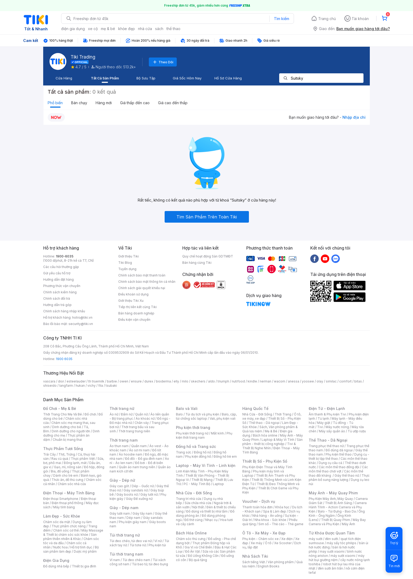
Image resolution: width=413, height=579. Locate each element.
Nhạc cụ (211, 520)
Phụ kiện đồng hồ (198, 456)
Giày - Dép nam (124, 507)
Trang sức (183, 452)
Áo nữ (114, 414)
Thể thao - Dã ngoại (264, 423)
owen (124, 381)
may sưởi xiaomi (332, 551)
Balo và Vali (187, 408)
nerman (265, 381)
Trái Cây (49, 454)
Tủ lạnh (323, 418)
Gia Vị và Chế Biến (198, 547)
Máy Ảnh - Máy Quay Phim (333, 493)
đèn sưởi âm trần (330, 568)
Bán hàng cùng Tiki (197, 263)
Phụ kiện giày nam (132, 522)
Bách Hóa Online (191, 533)
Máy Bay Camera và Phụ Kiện (337, 522)
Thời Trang (283, 414)
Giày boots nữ (127, 494)
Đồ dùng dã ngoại (339, 450)
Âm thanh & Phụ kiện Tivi (327, 414)
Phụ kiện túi (157, 545)
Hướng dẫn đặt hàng (58, 279)
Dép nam (133, 518)
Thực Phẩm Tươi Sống (63, 448)
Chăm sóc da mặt (56, 522)
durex (148, 381)
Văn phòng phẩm (281, 562)
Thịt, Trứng (66, 454)
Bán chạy (79, 103)
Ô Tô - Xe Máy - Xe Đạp (264, 533)
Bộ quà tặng (198, 560)
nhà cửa (145, 28)
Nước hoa (60, 547)
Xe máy (256, 543)
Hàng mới (104, 103)
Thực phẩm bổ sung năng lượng (339, 477)
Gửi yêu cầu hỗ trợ (56, 273)
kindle (252, 381)
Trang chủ (327, 18)
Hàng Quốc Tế (255, 408)
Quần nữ (141, 414)
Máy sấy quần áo (332, 431)
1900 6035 (64, 359)
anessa (293, 381)
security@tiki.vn (80, 324)
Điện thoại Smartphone (60, 499)
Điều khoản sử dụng (133, 294)
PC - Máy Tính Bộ (197, 484)
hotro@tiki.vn (82, 317)
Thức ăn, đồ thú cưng (67, 480)
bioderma (163, 381)
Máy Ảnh (348, 524)
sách (159, 28)
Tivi (320, 427)
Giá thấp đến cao (135, 103)
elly (176, 381)
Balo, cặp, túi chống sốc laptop (206, 416)
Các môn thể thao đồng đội (339, 467)
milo (185, 381)
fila (100, 385)
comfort (345, 381)
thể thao (173, 28)
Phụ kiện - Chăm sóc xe (260, 539)
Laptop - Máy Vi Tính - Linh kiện (205, 465)
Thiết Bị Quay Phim (335, 520)
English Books (268, 566)
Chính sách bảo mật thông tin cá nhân (146, 282)
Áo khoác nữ (145, 418)
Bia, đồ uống (60, 471)
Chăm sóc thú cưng (190, 539)
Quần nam (139, 446)
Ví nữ (158, 541)
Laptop (218, 484)
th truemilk (96, 381)
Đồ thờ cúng (193, 520)
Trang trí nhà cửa (188, 499)
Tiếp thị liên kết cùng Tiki (137, 307)
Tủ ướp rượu (357, 431)
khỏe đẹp (126, 28)
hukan (80, 385)
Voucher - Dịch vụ (258, 501)
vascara (49, 381)
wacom (279, 381)
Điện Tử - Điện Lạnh (327, 408)
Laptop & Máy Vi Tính (278, 440)
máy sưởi (315, 539)
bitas (358, 381)
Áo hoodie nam (130, 454)
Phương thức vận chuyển (61, 286)
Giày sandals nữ (136, 490)
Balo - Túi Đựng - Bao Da (337, 511)
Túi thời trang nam (126, 554)
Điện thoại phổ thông (67, 503)
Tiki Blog (125, 263)
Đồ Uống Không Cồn (203, 556)
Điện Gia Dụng (56, 560)
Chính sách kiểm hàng (60, 292)
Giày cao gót (119, 486)
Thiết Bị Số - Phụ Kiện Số (264, 461)
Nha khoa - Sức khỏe (270, 520)
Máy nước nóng (337, 427)
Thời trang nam (123, 440)
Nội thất (198, 507)
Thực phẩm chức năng (69, 526)
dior (61, 381)
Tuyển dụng (127, 269)
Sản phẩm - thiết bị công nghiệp (272, 442)
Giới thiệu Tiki (128, 256)
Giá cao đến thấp (173, 103)
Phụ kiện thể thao (339, 454)
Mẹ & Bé (271, 431)
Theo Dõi (162, 62)
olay (320, 381)
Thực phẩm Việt (83, 459)
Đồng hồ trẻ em (225, 456)
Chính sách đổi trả (56, 298)
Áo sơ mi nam (139, 450)
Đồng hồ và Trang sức (196, 446)
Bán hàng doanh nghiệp (136, 313)
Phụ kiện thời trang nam (204, 435)
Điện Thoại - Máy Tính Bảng (69, 493)
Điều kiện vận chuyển (134, 320)
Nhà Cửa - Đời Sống (194, 493)
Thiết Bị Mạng (202, 480)
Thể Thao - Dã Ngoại (328, 440)
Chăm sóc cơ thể (66, 530)
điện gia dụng (73, 28)
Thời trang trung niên (134, 431)
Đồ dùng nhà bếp (56, 566)
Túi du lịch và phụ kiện (202, 414)
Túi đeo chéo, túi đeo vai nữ (131, 541)
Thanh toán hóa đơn (257, 507)
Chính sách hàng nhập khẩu (64, 311)
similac (331, 381)
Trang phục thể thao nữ (326, 446)
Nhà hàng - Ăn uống (267, 516)
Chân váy (142, 423)
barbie (112, 381)
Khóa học (282, 507)
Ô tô (268, 543)
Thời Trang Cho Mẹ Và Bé (62, 414)
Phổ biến (55, 103)
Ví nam (115, 560)
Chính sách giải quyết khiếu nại (141, 288)
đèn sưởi (331, 539)
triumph (223, 381)
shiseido (50, 385)
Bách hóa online (265, 435)
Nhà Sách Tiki (255, 556)
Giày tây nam (142, 513)
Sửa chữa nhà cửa (198, 503)
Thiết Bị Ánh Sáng (338, 503)
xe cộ (93, 28)
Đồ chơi (90, 414)
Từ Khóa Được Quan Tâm (332, 533)
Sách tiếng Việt (253, 562)
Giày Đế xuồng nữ (139, 499)
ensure (136, 381)
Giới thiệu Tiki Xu (131, 301)
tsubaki (111, 385)
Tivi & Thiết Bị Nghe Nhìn (269, 446)
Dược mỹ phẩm (85, 551)
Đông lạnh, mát (75, 463)
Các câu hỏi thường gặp (61, 267)
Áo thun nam (119, 446)
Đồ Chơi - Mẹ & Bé (59, 408)
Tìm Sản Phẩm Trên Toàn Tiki (206, 216)
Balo (179, 414)
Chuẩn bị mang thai (67, 440)
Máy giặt (323, 423)
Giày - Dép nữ (122, 480)
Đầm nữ (126, 414)
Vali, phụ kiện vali (222, 418)
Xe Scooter (283, 543)
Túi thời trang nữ (125, 535)
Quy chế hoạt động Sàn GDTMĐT (207, 256)
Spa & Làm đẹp (274, 511)
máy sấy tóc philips (341, 543)
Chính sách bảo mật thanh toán (141, 275)
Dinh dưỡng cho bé (66, 427)
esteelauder (76, 381)
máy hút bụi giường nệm (337, 558)
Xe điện (287, 539)
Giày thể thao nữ (347, 475)
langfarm (66, 385)
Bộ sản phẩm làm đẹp (71, 549)
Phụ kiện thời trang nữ (192, 433)
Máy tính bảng (64, 507)
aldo (211, 381)
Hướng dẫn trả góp (57, 305)
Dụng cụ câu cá (330, 463)
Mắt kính (217, 433)
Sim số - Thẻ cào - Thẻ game (280, 524)
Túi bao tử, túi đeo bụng (150, 564)
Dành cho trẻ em (65, 475)
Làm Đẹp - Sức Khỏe (61, 516)
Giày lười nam (120, 513)
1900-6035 (64, 256)
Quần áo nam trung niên (137, 467)
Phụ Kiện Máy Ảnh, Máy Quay (331, 499)
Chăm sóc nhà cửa (72, 484)
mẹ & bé (108, 28)
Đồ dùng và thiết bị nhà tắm (207, 511)
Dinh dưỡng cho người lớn (71, 431)
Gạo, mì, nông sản (67, 467)
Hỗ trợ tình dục (81, 547)
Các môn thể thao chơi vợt (338, 469)
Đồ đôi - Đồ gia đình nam (143, 459)
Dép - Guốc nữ (143, 486)
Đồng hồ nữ (202, 452)
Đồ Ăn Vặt (192, 551)
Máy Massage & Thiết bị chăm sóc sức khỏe (73, 532)
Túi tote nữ (138, 545)
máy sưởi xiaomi (343, 556)
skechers (198, 381)
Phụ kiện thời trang (193, 427)
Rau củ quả (59, 459)
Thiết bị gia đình (84, 566)
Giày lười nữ (149, 494)
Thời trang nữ (122, 408)
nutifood (238, 381)
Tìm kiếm (281, 18)
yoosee (308, 381)
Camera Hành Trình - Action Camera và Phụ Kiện (338, 507)
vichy (91, 385)
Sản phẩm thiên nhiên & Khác (70, 537)
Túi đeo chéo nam (136, 560)
